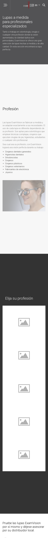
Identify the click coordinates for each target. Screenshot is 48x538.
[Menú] (5, 5)
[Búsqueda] (44, 5)
